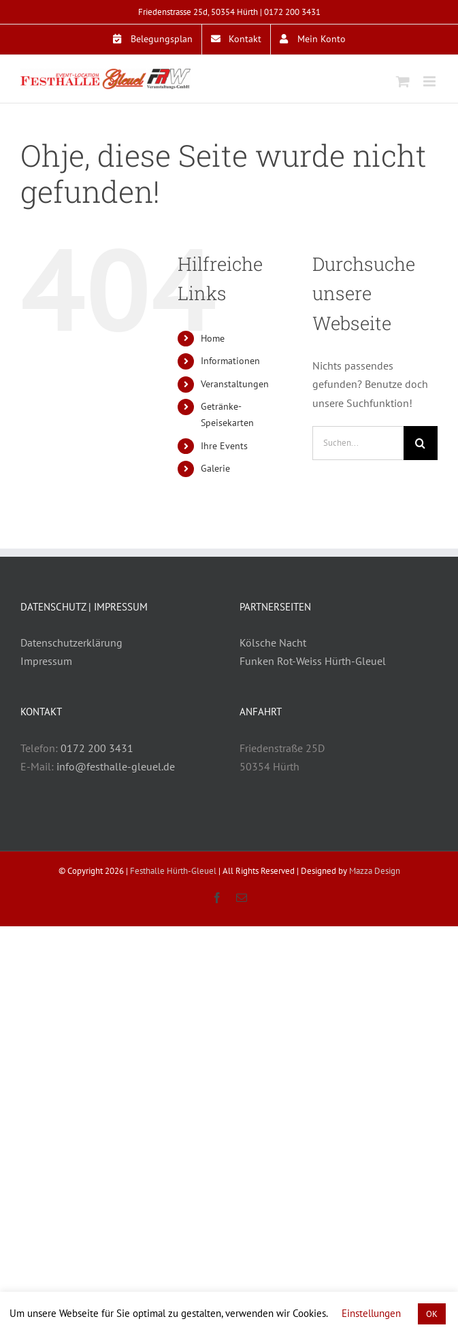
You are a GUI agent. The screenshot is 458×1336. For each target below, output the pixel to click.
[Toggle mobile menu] (430, 81)
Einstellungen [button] (371, 1313)
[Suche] (421, 443)
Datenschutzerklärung (71, 642)
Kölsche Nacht (273, 642)
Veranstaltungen (235, 384)
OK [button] (432, 1314)
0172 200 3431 (292, 12)
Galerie (215, 468)
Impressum (46, 661)
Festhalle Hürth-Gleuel (173, 871)
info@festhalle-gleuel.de (115, 766)
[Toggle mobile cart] (403, 81)
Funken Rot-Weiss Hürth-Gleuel (313, 661)
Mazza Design (374, 871)
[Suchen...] (358, 443)
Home (213, 338)
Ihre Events (224, 446)
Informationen (230, 361)
